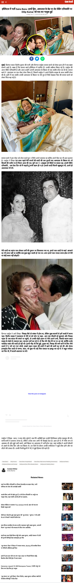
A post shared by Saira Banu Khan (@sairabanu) (37, 426)
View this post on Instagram (37, 394)
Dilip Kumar (14, 461)
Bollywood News (64, 461)
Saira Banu (5, 461)
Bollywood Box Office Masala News (29, 464)
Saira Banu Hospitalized (25, 461)
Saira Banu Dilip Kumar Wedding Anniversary (45, 461)
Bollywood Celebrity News (47, 464)
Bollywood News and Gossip (9, 464)
